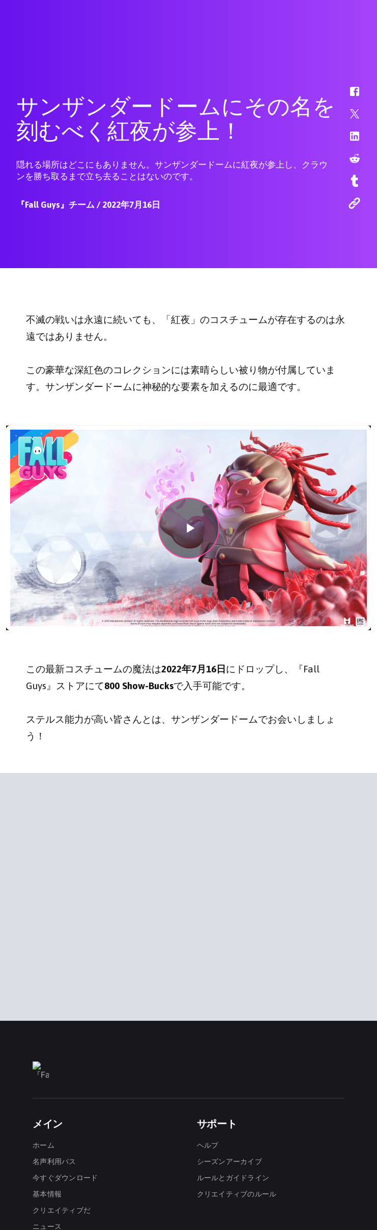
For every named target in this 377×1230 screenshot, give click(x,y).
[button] (348, 96)
